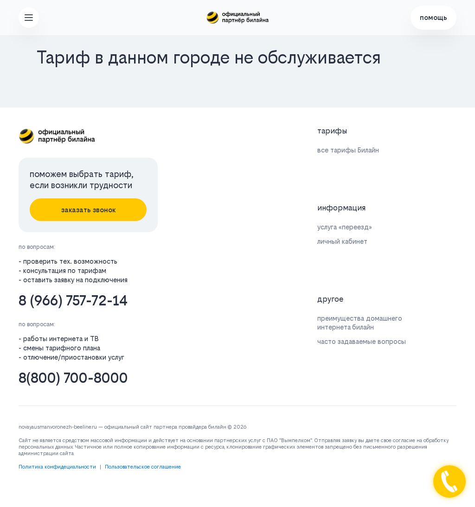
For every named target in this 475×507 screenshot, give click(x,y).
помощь (433, 17)
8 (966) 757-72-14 (73, 300)
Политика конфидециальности (57, 467)
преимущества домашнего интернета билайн (359, 322)
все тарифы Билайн (348, 150)
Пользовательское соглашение (143, 467)
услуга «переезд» (344, 227)
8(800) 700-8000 (73, 378)
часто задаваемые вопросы (361, 341)
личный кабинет (342, 241)
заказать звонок (88, 210)
